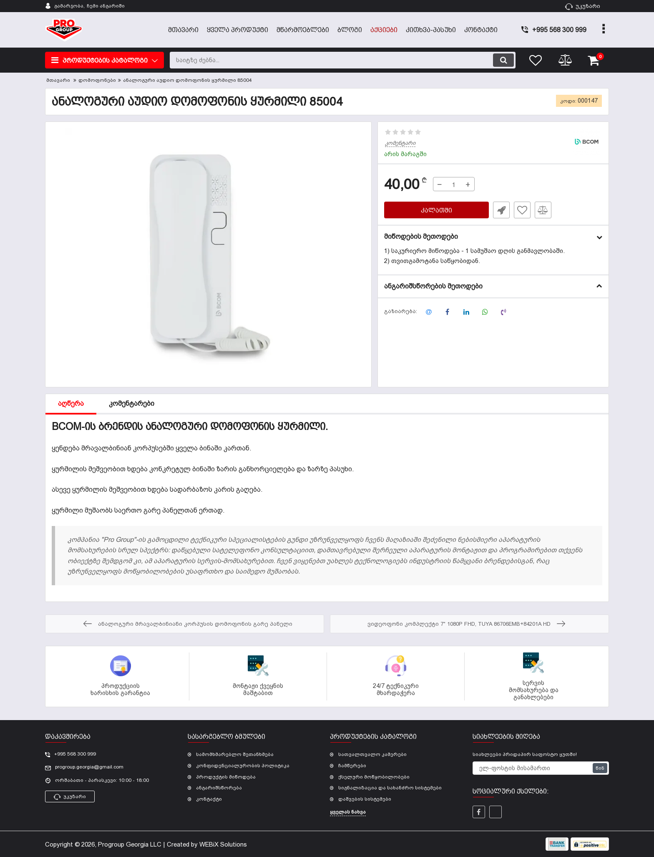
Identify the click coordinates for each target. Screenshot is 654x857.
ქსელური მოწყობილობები (374, 777)
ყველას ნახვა (348, 812)
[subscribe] (541, 768)
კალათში (436, 210)
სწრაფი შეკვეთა (501, 210)
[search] (343, 60)
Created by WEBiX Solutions (207, 844)
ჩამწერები (352, 766)
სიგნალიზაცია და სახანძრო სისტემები (390, 788)
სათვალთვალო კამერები (372, 754)
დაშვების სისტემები (364, 799)
